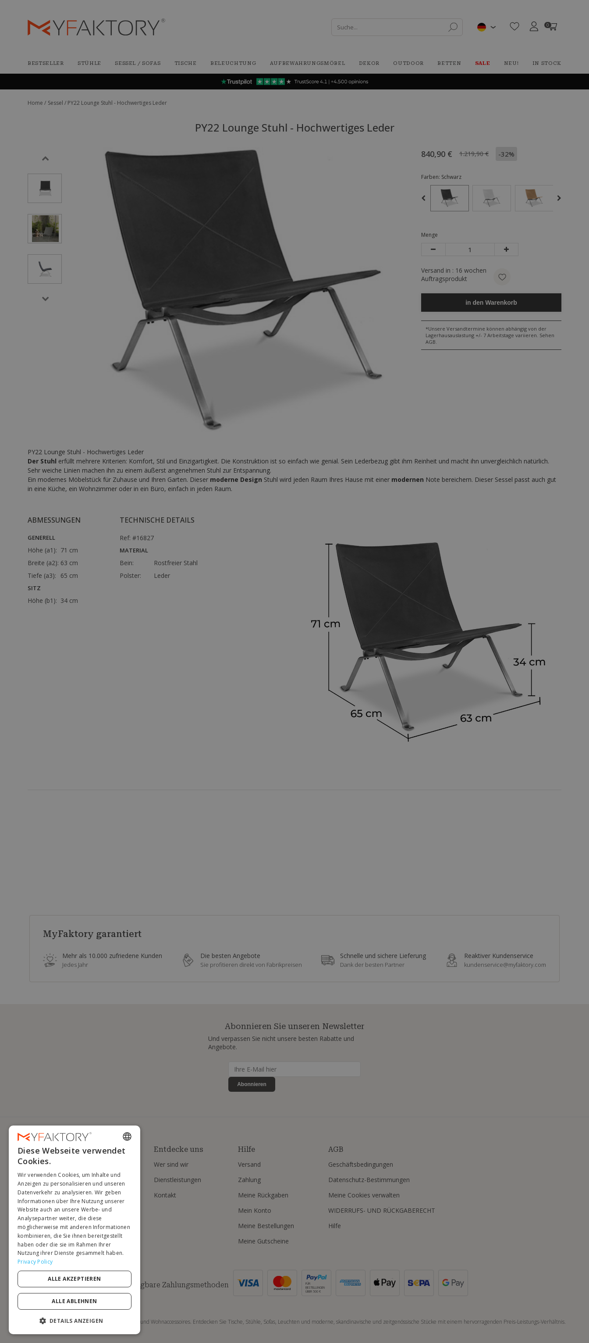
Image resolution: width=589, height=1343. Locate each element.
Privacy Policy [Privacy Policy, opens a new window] (35, 1261)
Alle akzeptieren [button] (74, 1278)
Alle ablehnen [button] (74, 1301)
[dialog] (74, 1230)
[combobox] (127, 1136)
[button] (74, 1320)
